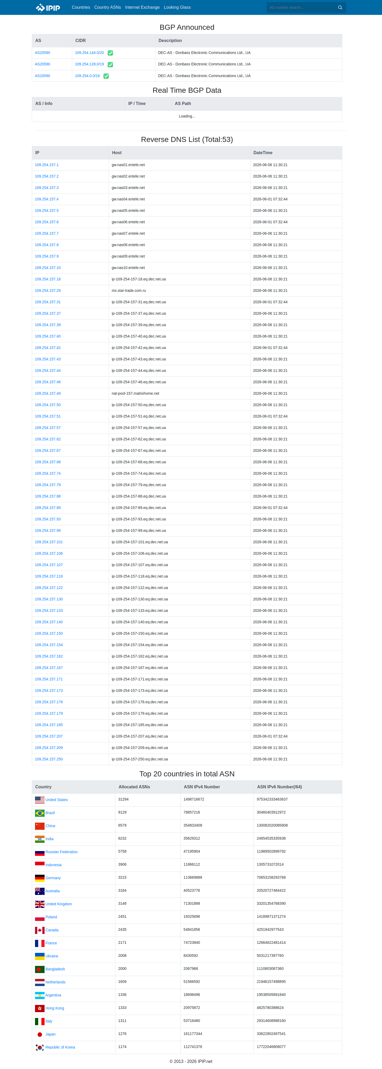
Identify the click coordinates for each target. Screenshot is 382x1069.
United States (56, 800)
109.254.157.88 (48, 496)
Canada (51, 930)
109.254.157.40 (48, 336)
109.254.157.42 (48, 348)
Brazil (50, 813)
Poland (51, 917)
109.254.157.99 (48, 530)
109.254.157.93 (48, 519)
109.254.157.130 (49, 599)
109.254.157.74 (48, 473)
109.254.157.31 (48, 302)
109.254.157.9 (47, 256)
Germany (53, 878)
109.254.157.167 (49, 668)
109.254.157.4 (47, 199)
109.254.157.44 (48, 370)
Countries (81, 7)
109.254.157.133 (49, 610)
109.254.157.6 (47, 222)
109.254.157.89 (48, 508)
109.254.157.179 (49, 713)
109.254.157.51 (48, 416)
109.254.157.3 (47, 188)
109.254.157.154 (49, 645)
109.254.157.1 (47, 165)
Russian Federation (61, 852)
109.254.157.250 (49, 759)
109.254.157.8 (47, 245)
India (49, 839)
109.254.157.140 (49, 622)
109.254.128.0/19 (89, 64)
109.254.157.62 (48, 439)
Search (340, 7)
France (51, 943)
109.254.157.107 (49, 565)
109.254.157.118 (49, 576)
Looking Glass (177, 7)
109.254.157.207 (49, 736)
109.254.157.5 (47, 210)
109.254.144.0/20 (89, 52)
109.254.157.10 (48, 268)
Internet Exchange (142, 7)
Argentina (53, 995)
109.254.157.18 (48, 279)
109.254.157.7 (47, 233)
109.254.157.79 (48, 485)
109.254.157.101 (49, 542)
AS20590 (42, 52)
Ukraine (51, 956)
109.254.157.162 (49, 656)
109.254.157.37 (48, 313)
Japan (50, 1034)
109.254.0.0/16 (87, 76)
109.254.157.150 (49, 633)
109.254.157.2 (47, 176)
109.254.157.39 (48, 325)
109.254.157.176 (49, 702)
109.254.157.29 (48, 290)
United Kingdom (58, 904)
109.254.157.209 (49, 748)
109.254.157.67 (48, 450)
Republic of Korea (60, 1047)
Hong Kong (54, 1008)
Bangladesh (55, 969)
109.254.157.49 (48, 393)
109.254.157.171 (49, 679)
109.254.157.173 (49, 690)
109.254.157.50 (48, 405)
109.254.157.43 (48, 359)
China (50, 826)
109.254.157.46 (48, 382)
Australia (52, 891)
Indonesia (53, 865)
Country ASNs (107, 7)
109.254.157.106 (49, 553)
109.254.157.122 (49, 588)
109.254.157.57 (48, 428)
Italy (48, 1021)
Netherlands (55, 982)
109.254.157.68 (48, 462)
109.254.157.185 (49, 725)
